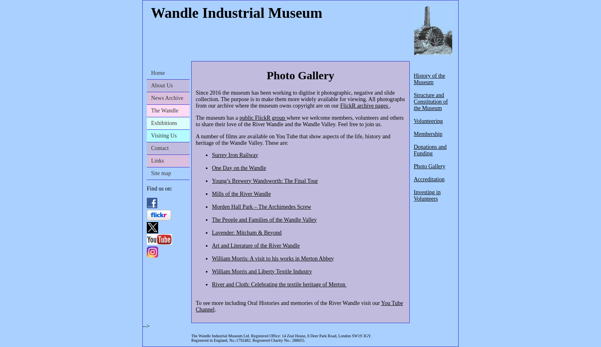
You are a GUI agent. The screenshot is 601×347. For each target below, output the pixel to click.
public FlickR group (262, 118)
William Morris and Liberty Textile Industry (262, 272)
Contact (160, 148)
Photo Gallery (429, 166)
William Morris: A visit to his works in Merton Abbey (273, 259)
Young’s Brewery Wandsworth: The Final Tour (265, 181)
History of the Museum (429, 79)
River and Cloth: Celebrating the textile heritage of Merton (279, 284)
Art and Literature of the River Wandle (256, 246)
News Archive (167, 98)
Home (158, 73)
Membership (428, 134)
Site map (161, 173)
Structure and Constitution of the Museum (431, 101)
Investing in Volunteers (427, 195)
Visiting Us (164, 136)
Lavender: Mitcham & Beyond (246, 233)
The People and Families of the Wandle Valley (264, 220)
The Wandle (164, 111)
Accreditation (429, 179)
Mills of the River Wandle (241, 194)
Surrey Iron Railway (235, 155)
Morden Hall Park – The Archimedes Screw (261, 207)
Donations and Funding (430, 150)
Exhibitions (164, 123)
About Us (162, 86)
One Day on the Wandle (239, 168)
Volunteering (428, 121)
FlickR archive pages (364, 106)
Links (157, 161)
